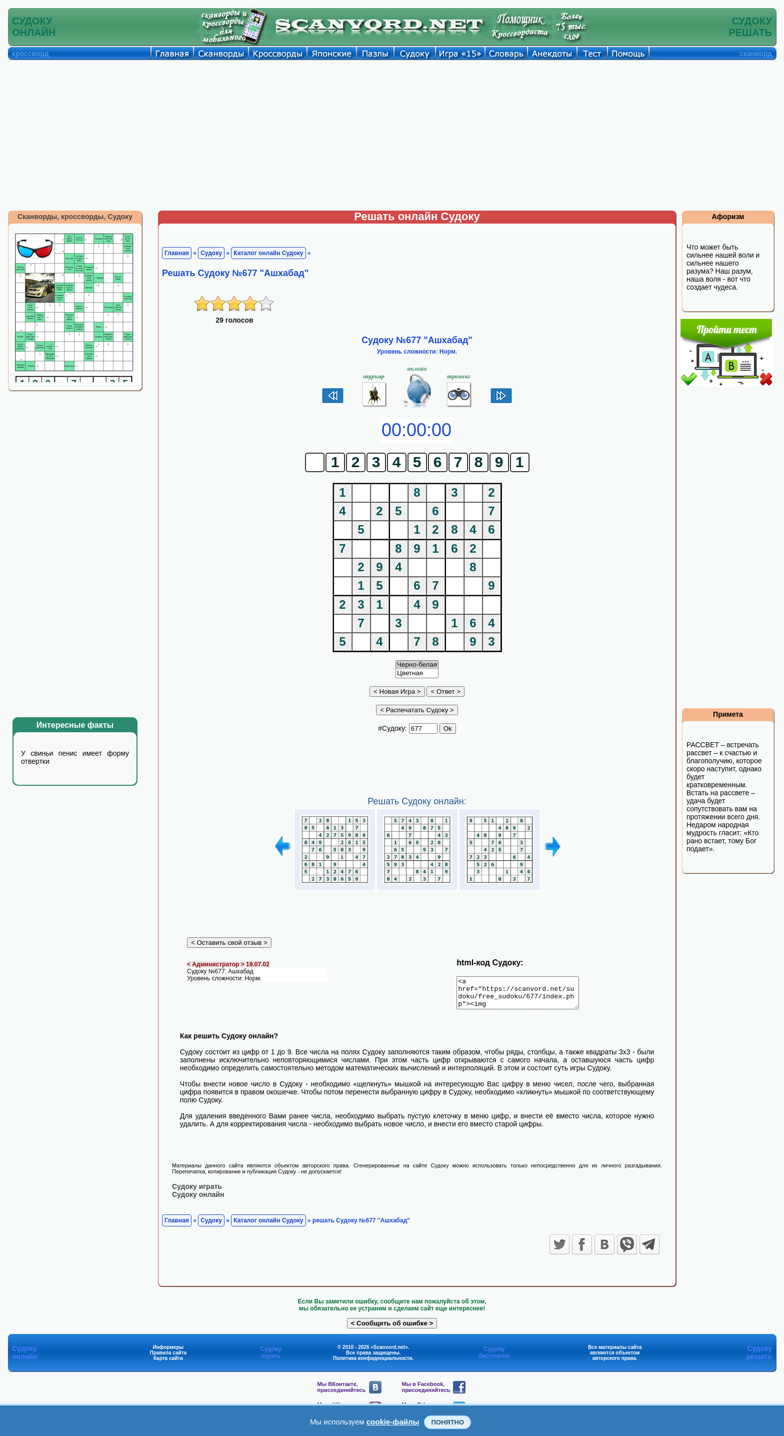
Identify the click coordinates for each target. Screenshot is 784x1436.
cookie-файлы (393, 1421)
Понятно (447, 1422)
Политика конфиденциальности (372, 1363)
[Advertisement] (392, 135)
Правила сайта (168, 1358)
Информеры (168, 1352)
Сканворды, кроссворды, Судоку (75, 217)
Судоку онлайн (198, 1200)
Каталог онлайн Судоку (268, 253)
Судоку (211, 253)
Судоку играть (197, 1192)
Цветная (417, 673)
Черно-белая (417, 665)
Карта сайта (168, 1363)
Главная (176, 253)
